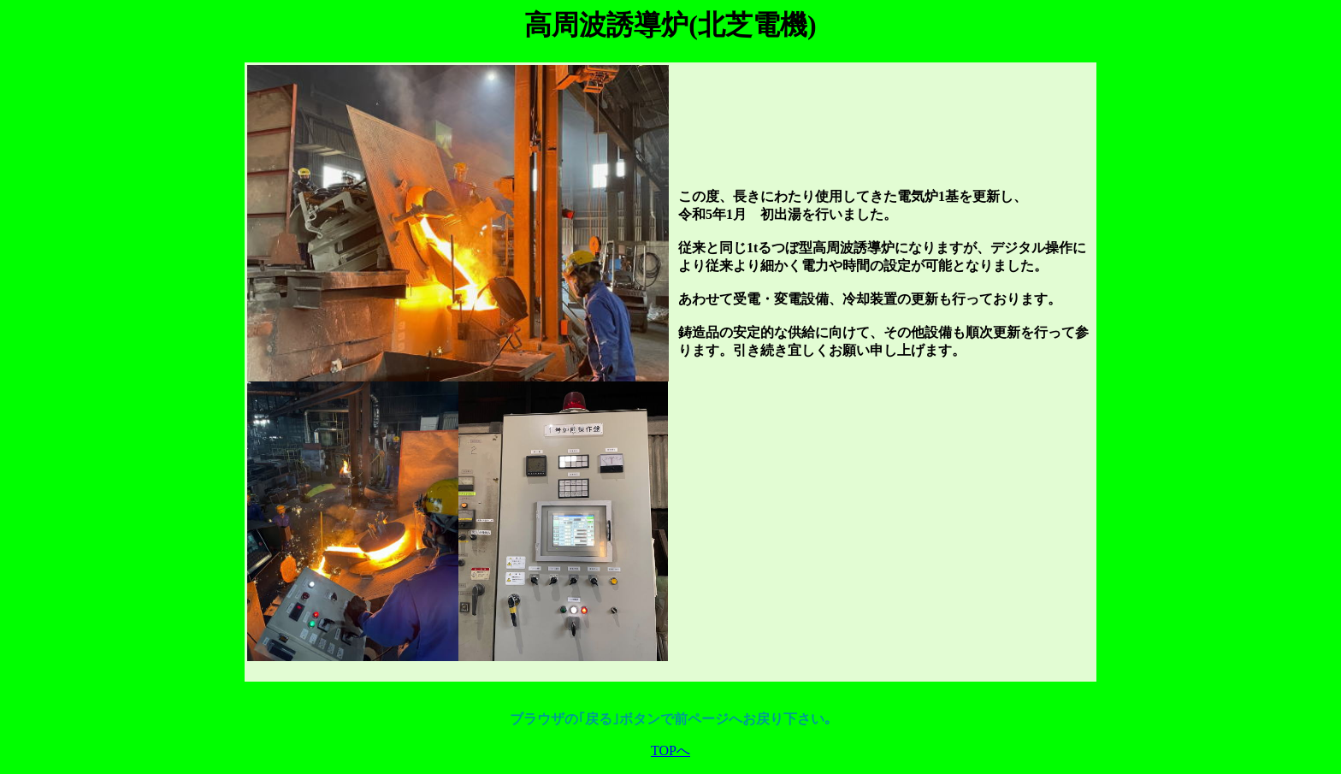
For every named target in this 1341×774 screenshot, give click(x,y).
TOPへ (670, 750)
